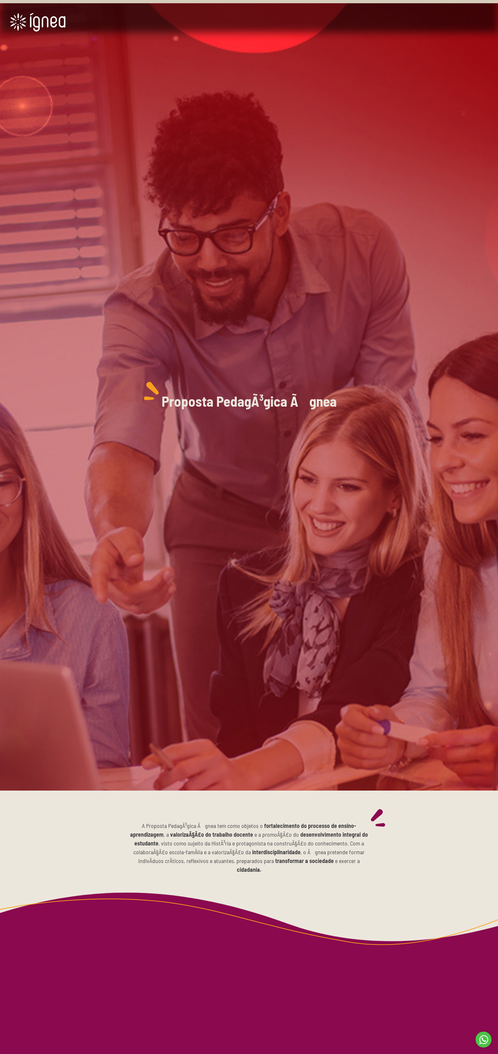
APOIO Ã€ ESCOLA (296, 23)
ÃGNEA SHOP (352, 23)
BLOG (393, 23)
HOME (203, 23)
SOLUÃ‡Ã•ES (242, 23)
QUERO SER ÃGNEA (450, 24)
